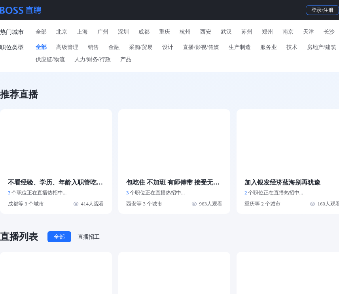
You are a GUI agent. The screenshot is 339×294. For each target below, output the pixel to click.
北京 (61, 32)
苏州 (246, 32)
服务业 (268, 47)
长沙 (329, 32)
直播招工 (89, 237)
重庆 (164, 32)
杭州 (185, 32)
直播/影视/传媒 (201, 47)
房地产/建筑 (321, 47)
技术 (291, 47)
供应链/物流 (50, 59)
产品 (125, 59)
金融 (113, 47)
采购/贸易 (141, 47)
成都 (144, 32)
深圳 (123, 32)
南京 (288, 32)
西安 (205, 32)
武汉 (226, 32)
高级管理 (67, 47)
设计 (167, 47)
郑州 (267, 32)
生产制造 (240, 47)
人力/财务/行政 (92, 59)
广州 (102, 32)
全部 (41, 32)
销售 (93, 47)
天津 (308, 32)
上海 (82, 32)
